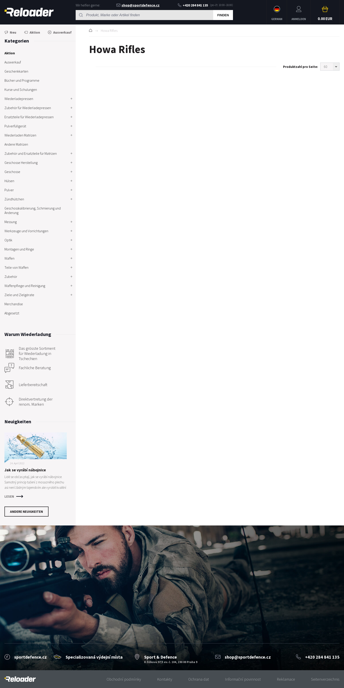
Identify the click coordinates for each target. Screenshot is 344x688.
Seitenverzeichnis (325, 679)
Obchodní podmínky (124, 679)
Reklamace (286, 679)
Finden (223, 15)
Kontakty (164, 679)
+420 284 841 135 (193, 5)
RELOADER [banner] (29, 12)
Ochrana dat (198, 679)
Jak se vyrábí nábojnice (25, 469)
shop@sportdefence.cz (138, 5)
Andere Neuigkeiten (26, 511)
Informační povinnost (243, 679)
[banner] (20, 679)
